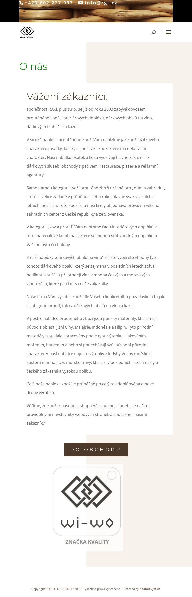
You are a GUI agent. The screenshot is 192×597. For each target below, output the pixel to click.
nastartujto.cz (150, 589)
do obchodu (96, 449)
